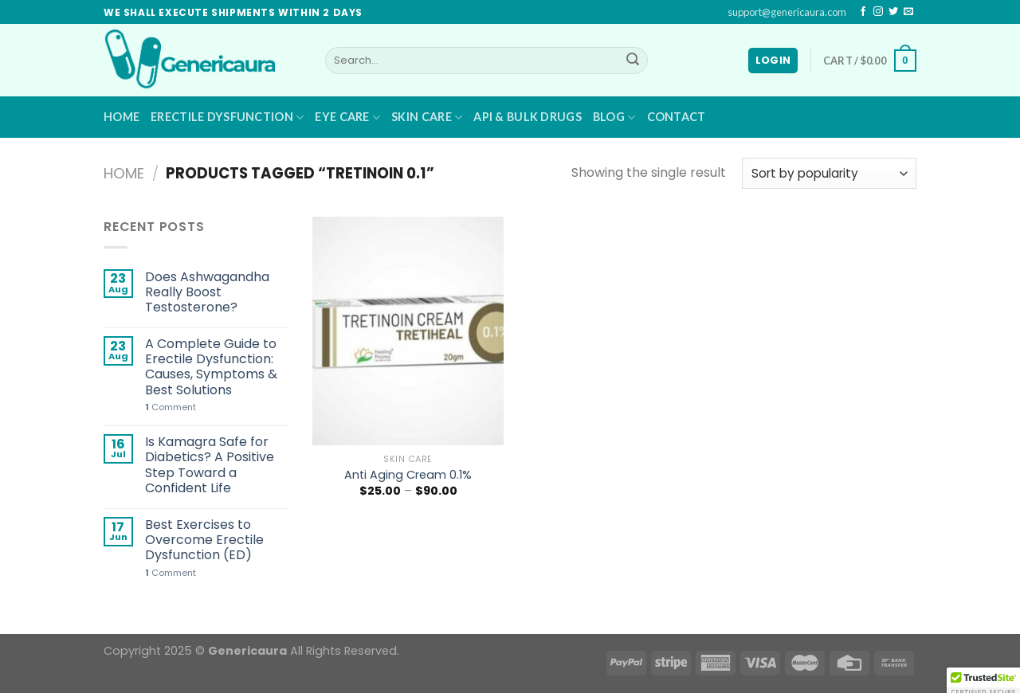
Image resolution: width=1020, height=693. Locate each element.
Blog (614, 117)
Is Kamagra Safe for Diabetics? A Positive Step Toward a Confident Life (209, 464)
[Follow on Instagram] (878, 12)
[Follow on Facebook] (863, 12)
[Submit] (632, 60)
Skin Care (426, 117)
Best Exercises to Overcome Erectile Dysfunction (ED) (204, 540)
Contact (676, 116)
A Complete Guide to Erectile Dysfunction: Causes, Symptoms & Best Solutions (211, 366)
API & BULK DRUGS (527, 116)
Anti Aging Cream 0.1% (408, 475)
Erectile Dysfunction (227, 117)
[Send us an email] (908, 12)
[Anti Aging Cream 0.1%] (408, 331)
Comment (170, 407)
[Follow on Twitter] (893, 12)
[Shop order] (829, 173)
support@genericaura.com (787, 12)
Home (121, 116)
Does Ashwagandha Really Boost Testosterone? (207, 292)
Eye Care (347, 117)
